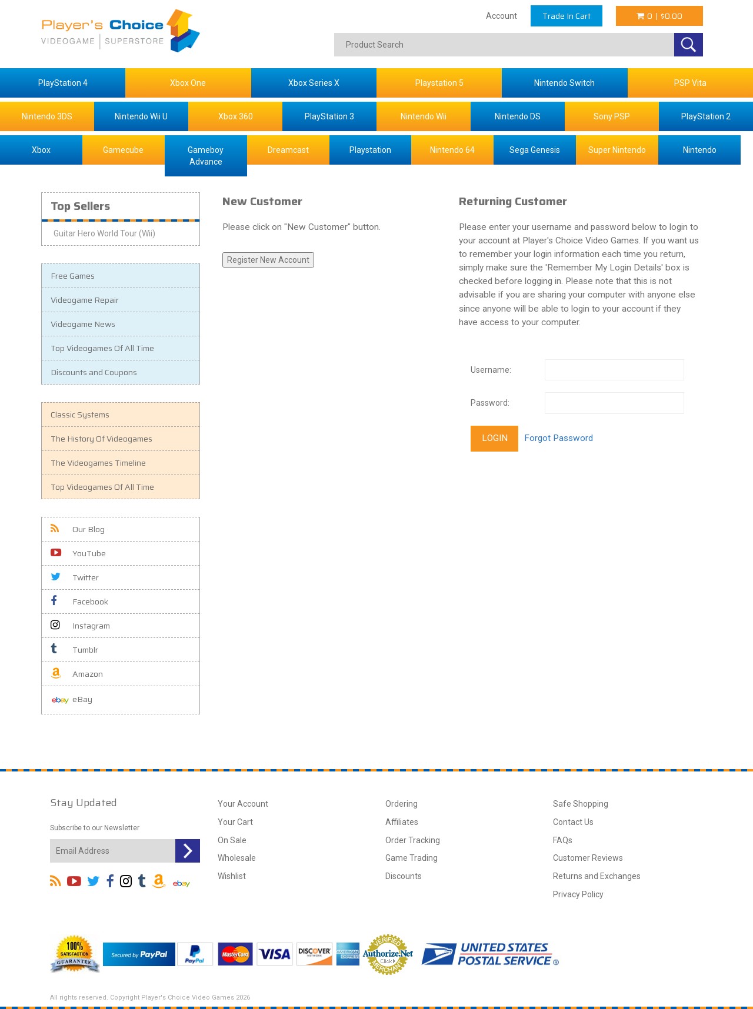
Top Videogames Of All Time (102, 348)
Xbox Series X (313, 83)
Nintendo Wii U (141, 116)
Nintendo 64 (452, 150)
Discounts (403, 876)
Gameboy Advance (206, 155)
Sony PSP (612, 116)
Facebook (79, 601)
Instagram (80, 625)
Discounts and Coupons (94, 372)
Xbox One (188, 83)
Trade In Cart (566, 15)
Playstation (370, 150)
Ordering (401, 803)
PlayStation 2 (706, 116)
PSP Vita (690, 83)
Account (501, 16)
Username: (491, 370)
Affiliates (401, 822)
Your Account (243, 803)
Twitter (75, 577)
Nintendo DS (518, 116)
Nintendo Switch (564, 83)
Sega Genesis (534, 150)
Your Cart (235, 822)
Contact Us (573, 822)
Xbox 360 (235, 116)
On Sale (232, 840)
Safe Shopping (580, 803)
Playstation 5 (439, 83)
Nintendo (700, 150)
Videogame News (83, 324)
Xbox (41, 150)
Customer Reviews (588, 858)
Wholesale (237, 858)
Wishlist (232, 876)
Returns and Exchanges (597, 876)
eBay (71, 700)
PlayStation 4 (63, 83)
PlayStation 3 (329, 116)
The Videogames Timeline (98, 462)
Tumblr (74, 649)
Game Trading (411, 858)
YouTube (78, 553)
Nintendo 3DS (47, 116)
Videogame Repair (85, 299)
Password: (490, 402)
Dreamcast (288, 150)
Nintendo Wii (424, 116)
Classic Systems (80, 414)
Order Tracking (412, 840)
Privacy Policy (578, 894)
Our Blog (78, 529)
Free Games (73, 275)
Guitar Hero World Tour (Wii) (104, 233)
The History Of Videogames (101, 438)
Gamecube (123, 150)
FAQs (562, 840)
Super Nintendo (617, 150)
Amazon (77, 673)
